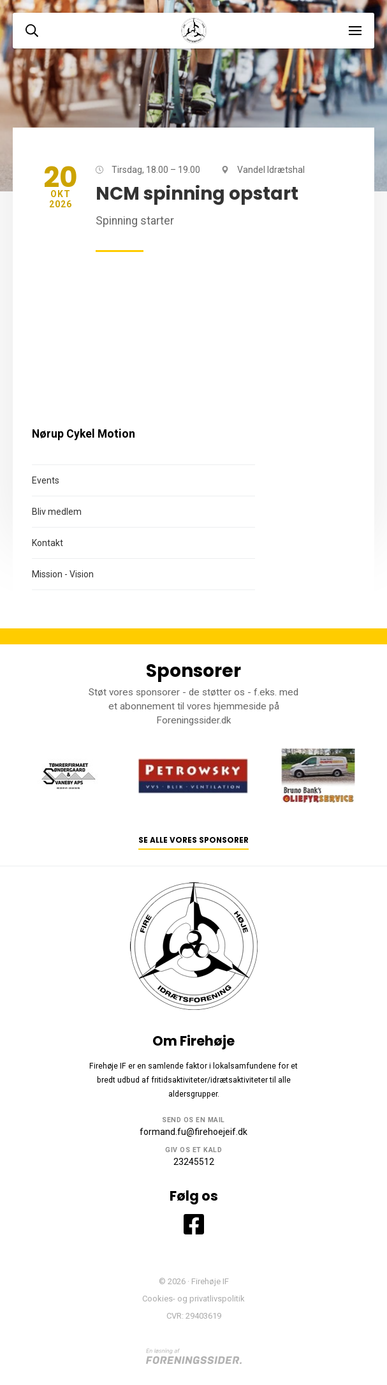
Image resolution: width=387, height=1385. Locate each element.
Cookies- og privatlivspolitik (193, 1298)
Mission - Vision (63, 574)
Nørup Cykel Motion (83, 433)
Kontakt (47, 543)
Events (45, 480)
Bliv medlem (57, 512)
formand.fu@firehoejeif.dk (193, 1132)
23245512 (193, 1162)
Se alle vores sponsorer (193, 840)
